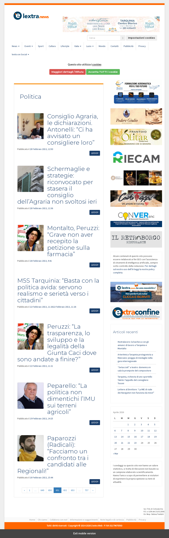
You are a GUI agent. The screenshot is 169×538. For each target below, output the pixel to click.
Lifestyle (65, 46)
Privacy (142, 46)
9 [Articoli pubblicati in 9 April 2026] (134, 430)
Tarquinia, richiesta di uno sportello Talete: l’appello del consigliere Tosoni (135, 380)
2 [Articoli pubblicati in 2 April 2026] (134, 424)
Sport (41, 46)
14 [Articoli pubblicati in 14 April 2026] (122, 436)
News (15, 46)
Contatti (114, 46)
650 (50, 490)
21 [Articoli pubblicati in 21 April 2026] (122, 442)
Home (32, 519)
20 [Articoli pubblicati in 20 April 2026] (115, 442)
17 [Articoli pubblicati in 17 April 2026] (142, 436)
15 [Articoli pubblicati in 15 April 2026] (129, 436)
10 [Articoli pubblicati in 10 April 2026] (142, 430)
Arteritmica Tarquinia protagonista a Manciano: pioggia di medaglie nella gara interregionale (135, 358)
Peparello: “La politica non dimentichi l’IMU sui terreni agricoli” (71, 398)
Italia (77, 46)
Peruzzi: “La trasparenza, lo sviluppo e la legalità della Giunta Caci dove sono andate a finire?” (57, 343)
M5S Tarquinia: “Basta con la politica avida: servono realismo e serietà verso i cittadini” (58, 290)
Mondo (102, 46)
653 (72, 490)
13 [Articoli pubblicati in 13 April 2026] (115, 436)
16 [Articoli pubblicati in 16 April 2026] (135, 436)
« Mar (115, 453)
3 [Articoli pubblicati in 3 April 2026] (141, 424)
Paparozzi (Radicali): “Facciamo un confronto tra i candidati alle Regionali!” (53, 455)
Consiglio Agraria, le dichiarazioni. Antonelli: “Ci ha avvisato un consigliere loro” (72, 129)
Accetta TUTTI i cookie (103, 71)
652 (65, 490)
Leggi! (94, 153)
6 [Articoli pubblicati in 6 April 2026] (115, 430)
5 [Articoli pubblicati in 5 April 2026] (154, 424)
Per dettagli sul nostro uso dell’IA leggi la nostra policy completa (134, 269)
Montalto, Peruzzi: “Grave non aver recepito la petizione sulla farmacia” (73, 241)
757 (86, 490)
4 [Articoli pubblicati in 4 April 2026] (148, 424)
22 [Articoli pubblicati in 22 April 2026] (129, 442)
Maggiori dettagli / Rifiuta (67, 71)
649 (42, 490)
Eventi (29, 46)
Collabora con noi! (58, 519)
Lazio (90, 46)
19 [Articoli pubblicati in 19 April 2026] (155, 436)
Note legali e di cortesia (112, 519)
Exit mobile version (84, 533)
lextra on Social (20, 54)
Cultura (52, 46)
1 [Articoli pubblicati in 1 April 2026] (128, 424)
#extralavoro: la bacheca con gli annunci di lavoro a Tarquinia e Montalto (133, 345)
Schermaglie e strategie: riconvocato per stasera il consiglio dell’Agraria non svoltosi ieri (57, 185)
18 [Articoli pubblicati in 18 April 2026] (149, 436)
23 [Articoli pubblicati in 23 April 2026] (135, 442)
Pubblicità (128, 46)
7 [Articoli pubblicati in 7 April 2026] (121, 430)
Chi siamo (42, 519)
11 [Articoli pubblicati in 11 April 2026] (149, 430)
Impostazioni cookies (141, 37)
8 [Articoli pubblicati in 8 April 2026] (128, 430)
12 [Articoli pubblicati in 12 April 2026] (155, 430)
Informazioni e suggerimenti (84, 519)
